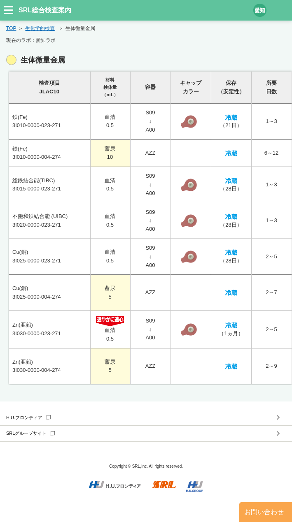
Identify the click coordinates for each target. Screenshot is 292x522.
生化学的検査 (40, 28)
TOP (11, 28)
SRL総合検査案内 (45, 10)
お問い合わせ (264, 511)
